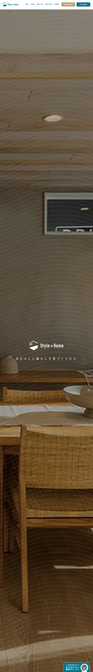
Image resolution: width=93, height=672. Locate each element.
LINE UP (33, 4)
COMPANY (56, 4)
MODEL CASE (40, 4)
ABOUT (27, 4)
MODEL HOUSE (48, 4)
